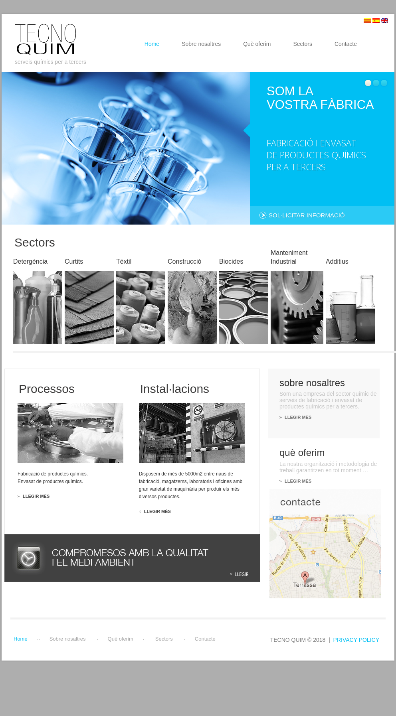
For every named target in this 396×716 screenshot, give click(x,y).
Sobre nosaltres (201, 44)
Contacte (346, 44)
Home (152, 44)
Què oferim (257, 44)
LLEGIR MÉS (298, 417)
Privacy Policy (356, 640)
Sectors (302, 44)
